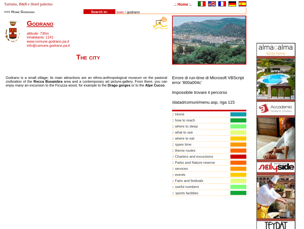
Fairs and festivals (189, 181)
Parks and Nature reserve (195, 162)
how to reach (185, 120)
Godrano (40, 23)
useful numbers (187, 187)
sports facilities (186, 193)
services (181, 168)
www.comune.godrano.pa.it (48, 41)
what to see (184, 132)
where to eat (184, 138)
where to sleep (186, 126)
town (120, 12)
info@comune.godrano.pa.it (48, 45)
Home (179, 114)
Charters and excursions (194, 156)
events (180, 175)
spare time (183, 144)
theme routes (185, 150)
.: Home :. (183, 4)
